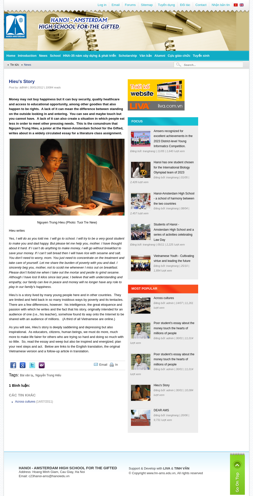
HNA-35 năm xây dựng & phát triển (89, 55)
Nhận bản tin (221, 5)
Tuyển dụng (166, 5)
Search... (190, 64)
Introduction (27, 55)
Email (116, 5)
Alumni (159, 55)
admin (24, 87)
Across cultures (25, 401)
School (55, 55)
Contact (201, 5)
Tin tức (14, 64)
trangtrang (149, 151)
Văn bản (145, 55)
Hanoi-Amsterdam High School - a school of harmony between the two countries (174, 198)
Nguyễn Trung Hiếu (48, 375)
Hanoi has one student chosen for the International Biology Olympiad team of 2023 (174, 167)
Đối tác (185, 5)
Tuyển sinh (201, 55)
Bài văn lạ (26, 375)
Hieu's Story (161, 385)
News (43, 55)
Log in (102, 5)
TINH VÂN (181, 468)
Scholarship (128, 55)
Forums (130, 5)
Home (10, 55)
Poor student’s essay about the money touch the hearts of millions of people (174, 328)
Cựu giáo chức (179, 55)
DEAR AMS (161, 410)
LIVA (166, 468)
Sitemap (147, 5)
